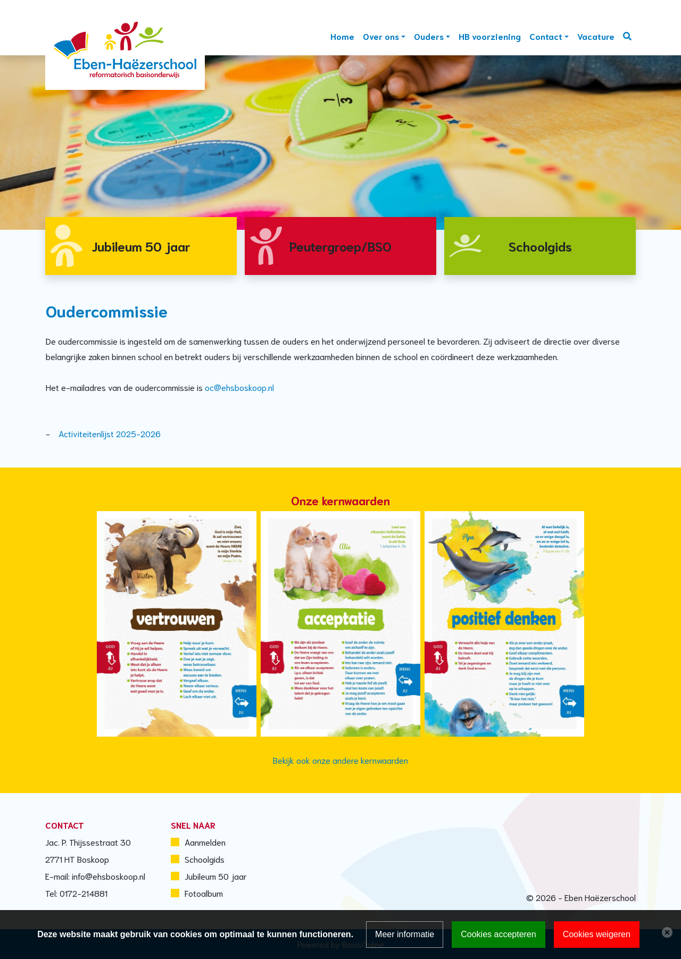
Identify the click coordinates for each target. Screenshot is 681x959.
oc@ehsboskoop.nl (239, 387)
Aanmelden (205, 841)
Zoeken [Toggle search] (627, 36)
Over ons (381, 35)
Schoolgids (205, 858)
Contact (545, 35)
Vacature (595, 35)
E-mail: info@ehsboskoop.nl (95, 875)
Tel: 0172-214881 (76, 892)
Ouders (429, 35)
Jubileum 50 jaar (216, 875)
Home (342, 35)
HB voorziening (490, 35)
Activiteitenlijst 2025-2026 (110, 433)
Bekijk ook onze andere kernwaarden (340, 759)
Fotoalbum (204, 892)
